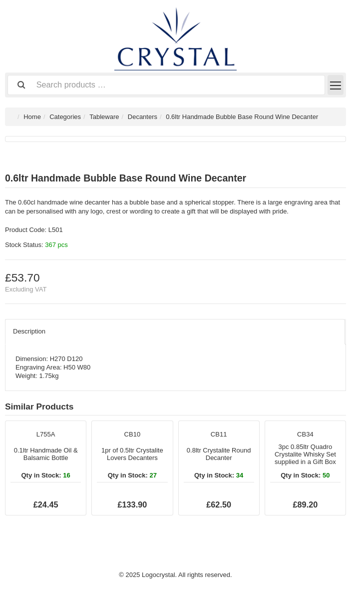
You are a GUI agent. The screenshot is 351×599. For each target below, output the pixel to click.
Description (29, 331)
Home (32, 116)
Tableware (104, 116)
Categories (65, 116)
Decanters (142, 116)
